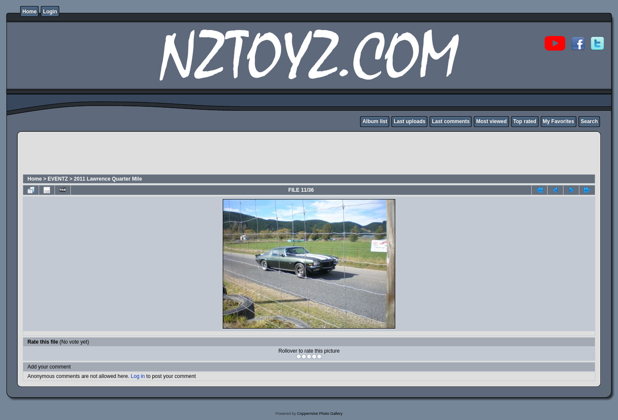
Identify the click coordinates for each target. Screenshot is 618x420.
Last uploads (409, 121)
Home (29, 12)
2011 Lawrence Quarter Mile (108, 179)
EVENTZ (58, 179)
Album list (374, 121)
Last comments (451, 121)
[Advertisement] (178, 154)
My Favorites (558, 121)
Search (589, 121)
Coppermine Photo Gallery (319, 413)
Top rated (524, 121)
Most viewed (491, 121)
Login (50, 12)
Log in (138, 376)
